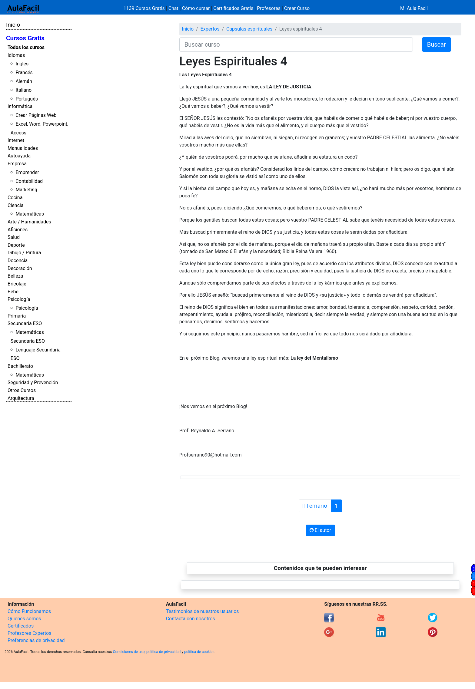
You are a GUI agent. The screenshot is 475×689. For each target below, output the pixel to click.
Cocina (15, 197)
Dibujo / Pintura (24, 252)
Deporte (16, 245)
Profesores (269, 8)
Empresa (17, 163)
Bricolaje (17, 284)
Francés (23, 72)
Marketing (26, 190)
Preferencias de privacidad (36, 640)
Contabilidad (29, 181)
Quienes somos (24, 618)
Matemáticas (29, 214)
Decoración (20, 268)
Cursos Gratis (25, 38)
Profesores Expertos (29, 633)
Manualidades (23, 148)
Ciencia (16, 205)
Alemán (23, 81)
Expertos (210, 29)
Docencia (18, 260)
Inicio (13, 24)
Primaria (17, 316)
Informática (20, 106)
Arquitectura (21, 398)
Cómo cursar (196, 8)
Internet (16, 140)
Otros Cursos (22, 390)
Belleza (15, 276)
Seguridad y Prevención (33, 382)
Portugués (26, 99)
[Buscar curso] (296, 44)
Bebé (13, 292)
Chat (173, 8)
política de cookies (199, 652)
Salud (14, 237)
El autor (320, 530)
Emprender (27, 172)
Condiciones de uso (129, 652)
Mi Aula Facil (414, 8)
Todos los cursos (26, 47)
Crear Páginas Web (35, 115)
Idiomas (16, 55)
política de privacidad (163, 652)
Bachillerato (20, 366)
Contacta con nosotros (190, 618)
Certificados (21, 626)
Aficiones (18, 229)
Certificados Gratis (233, 8)
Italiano (23, 90)
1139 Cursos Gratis (145, 8)
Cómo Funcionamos (29, 611)
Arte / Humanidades (29, 222)
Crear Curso (297, 8)
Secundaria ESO (25, 323)
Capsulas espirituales (249, 29)
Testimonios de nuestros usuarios (202, 611)
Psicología (19, 299)
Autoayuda (19, 156)
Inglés (21, 64)
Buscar (436, 44)
